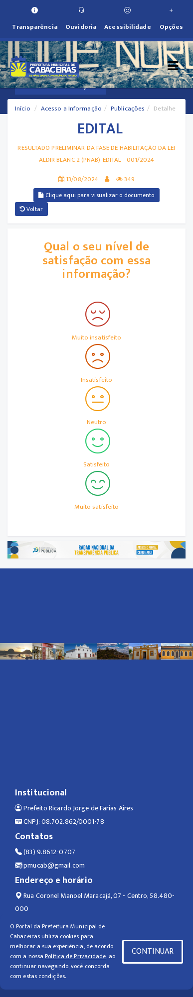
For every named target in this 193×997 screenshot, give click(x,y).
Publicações (128, 108)
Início (22, 108)
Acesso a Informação (71, 108)
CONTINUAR (153, 951)
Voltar (31, 209)
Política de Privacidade (75, 956)
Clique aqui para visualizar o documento (96, 195)
